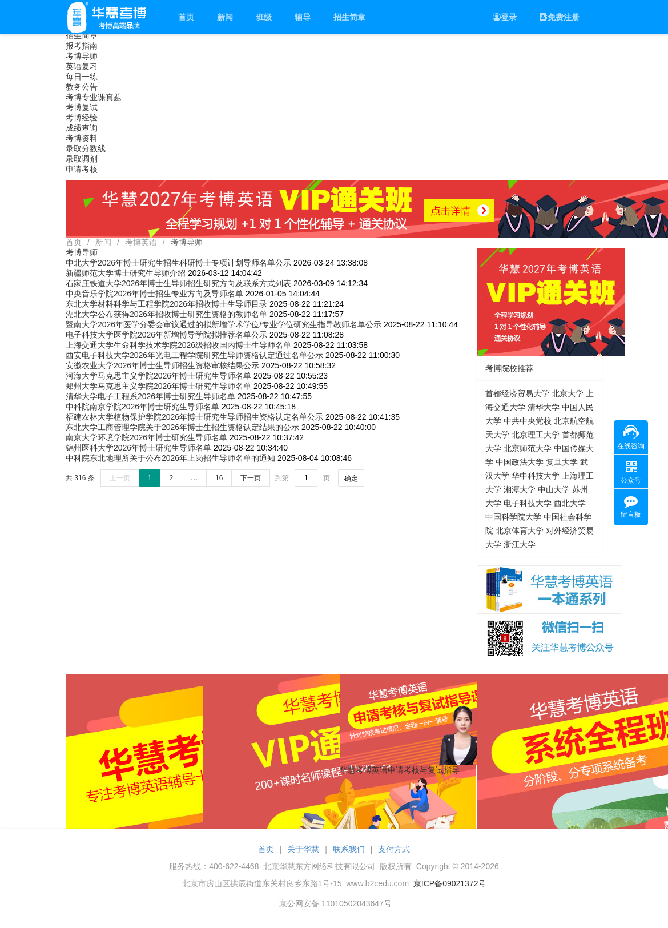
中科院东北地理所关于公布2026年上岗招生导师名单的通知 (170, 458)
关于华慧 (303, 849)
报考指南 (82, 45)
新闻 (225, 17)
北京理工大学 (536, 434)
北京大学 (568, 393)
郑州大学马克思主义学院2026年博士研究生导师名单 (158, 386)
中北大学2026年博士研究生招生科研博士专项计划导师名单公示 (178, 262)
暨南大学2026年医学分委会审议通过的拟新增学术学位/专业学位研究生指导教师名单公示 (223, 324)
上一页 (120, 478)
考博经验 (82, 117)
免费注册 (560, 17)
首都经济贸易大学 (517, 393)
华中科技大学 (536, 475)
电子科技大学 (528, 503)
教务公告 (82, 86)
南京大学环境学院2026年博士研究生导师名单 (146, 437)
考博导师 (82, 56)
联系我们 (349, 849)
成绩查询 (82, 127)
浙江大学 (520, 544)
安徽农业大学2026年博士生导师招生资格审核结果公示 (162, 365)
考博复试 (82, 107)
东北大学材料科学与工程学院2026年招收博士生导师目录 (166, 303)
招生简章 (349, 17)
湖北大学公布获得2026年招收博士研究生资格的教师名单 (166, 314)
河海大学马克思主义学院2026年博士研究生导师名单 (158, 375)
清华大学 (544, 407)
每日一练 (82, 76)
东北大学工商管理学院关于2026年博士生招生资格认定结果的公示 (182, 427)
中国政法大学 (520, 462)
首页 (186, 17)
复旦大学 (562, 462)
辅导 (303, 17)
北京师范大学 (528, 448)
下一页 (250, 478)
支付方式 (394, 849)
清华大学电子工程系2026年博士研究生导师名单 (150, 396)
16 (219, 478)
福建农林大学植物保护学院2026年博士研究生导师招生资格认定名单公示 (194, 416)
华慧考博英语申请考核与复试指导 (400, 769)
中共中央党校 (528, 420)
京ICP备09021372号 (449, 883)
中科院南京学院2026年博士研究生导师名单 (142, 406)
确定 (351, 479)
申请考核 (82, 169)
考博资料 (82, 138)
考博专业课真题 (94, 97)
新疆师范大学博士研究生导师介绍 (126, 273)
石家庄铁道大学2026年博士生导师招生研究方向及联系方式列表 (178, 283)
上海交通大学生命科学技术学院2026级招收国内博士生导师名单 (178, 344)
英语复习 (82, 66)
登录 (505, 17)
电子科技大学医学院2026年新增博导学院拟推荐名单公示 (166, 334)
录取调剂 (82, 158)
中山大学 (554, 489)
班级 (264, 17)
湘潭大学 (520, 489)
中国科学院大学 (513, 516)
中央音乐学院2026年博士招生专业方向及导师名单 (154, 293)
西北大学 (570, 503)
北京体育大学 (520, 530)
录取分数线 (86, 148)
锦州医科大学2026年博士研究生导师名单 (138, 447)
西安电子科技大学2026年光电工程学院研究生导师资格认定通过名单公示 (194, 355)
